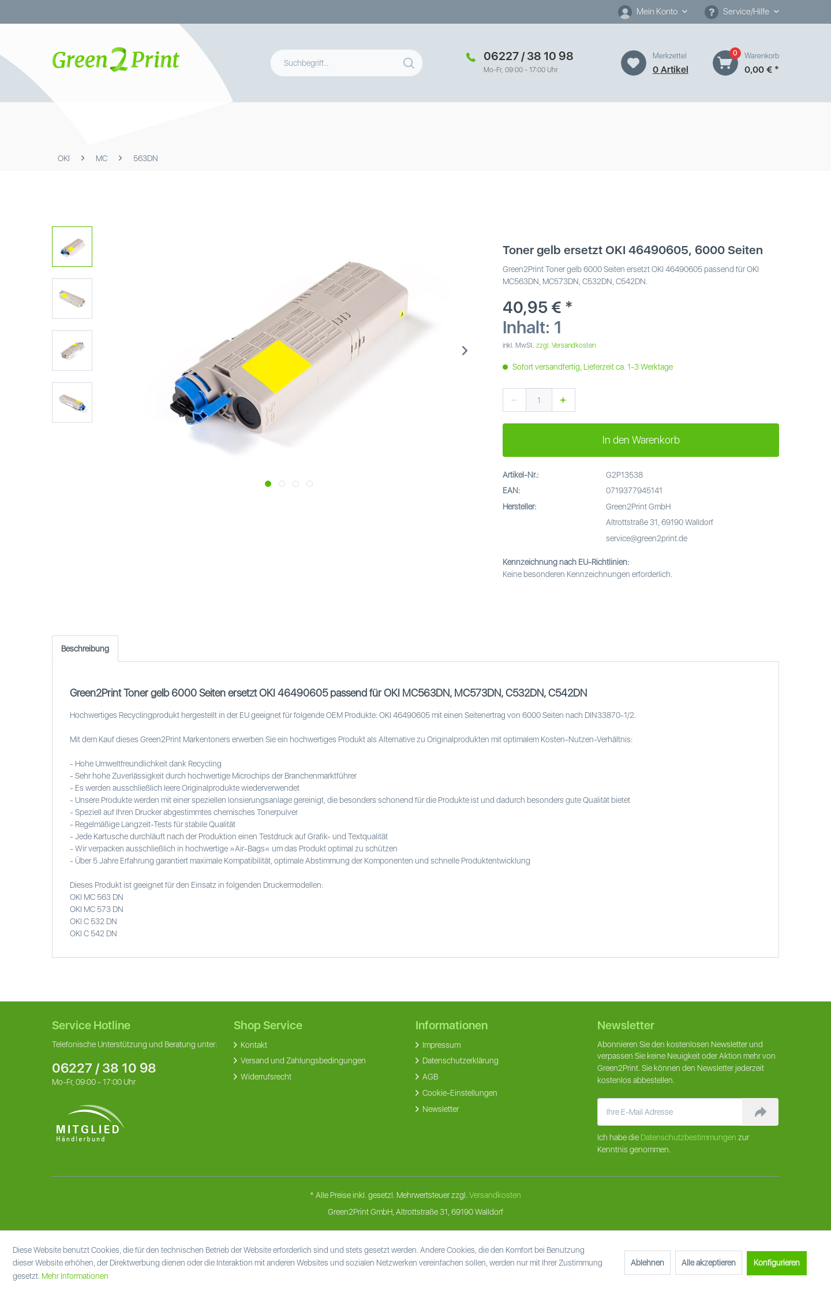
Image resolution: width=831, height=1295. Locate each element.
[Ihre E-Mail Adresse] (670, 1112)
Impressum (441, 1045)
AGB (429, 1076)
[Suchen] (410, 60)
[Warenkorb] (725, 63)
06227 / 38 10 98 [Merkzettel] (529, 56)
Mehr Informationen (75, 1276)
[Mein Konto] (652, 11)
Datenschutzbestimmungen (688, 1137)
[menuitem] (652, 12)
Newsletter (440, 1109)
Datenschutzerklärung (460, 1060)
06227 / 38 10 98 (104, 1068)
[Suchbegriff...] (346, 63)
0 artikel (670, 69)
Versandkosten (495, 1195)
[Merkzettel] (633, 63)
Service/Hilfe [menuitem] (738, 12)
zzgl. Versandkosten (566, 345)
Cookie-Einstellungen (459, 1092)
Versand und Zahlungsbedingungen (302, 1060)
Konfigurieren (777, 1262)
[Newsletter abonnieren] (760, 1112)
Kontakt (253, 1045)
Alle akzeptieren (709, 1262)
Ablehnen (647, 1262)
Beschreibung (85, 648)
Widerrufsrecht (265, 1076)
